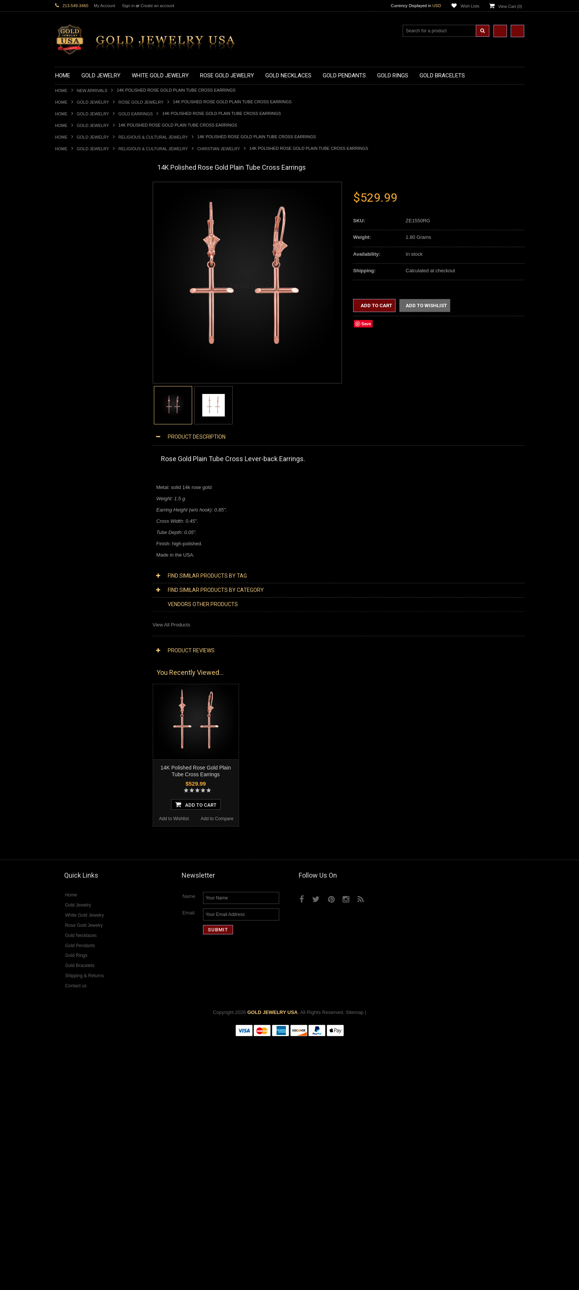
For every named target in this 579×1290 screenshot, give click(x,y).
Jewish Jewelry (71, 613)
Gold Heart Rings (74, 448)
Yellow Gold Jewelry (77, 676)
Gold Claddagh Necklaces (83, 201)
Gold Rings (67, 385)
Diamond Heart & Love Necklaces (91, 721)
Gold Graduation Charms (82, 296)
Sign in (128, 5)
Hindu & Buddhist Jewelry (83, 600)
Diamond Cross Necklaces (84, 714)
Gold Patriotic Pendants (81, 315)
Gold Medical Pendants (80, 302)
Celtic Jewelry (70, 581)
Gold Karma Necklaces (80, 245)
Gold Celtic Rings (74, 435)
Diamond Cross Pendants (83, 752)
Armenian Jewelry (74, 562)
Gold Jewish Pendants (79, 346)
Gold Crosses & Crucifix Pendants (92, 333)
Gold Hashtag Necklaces (82, 213)
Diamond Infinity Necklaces (84, 733)
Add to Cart (375, 305)
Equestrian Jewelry (75, 638)
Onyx (60, 873)
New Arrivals (92, 90)
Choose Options (99, 1052)
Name (189, 1147)
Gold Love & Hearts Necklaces (88, 258)
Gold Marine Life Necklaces (85, 207)
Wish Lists (469, 6)
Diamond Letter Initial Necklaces (90, 727)
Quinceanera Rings (76, 416)
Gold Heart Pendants (78, 340)
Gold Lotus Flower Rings (81, 460)
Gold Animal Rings (75, 410)
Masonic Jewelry (73, 594)
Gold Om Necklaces (77, 238)
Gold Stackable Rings (78, 403)
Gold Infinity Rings (75, 454)
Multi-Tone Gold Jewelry (81, 695)
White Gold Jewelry (76, 682)
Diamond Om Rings (76, 835)
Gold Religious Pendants (82, 321)
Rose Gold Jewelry (141, 102)
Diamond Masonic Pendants (85, 765)
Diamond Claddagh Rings (83, 828)
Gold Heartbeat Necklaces (83, 219)
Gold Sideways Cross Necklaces (90, 270)
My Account (104, 5)
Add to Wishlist (76, 1066)
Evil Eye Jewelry (73, 651)
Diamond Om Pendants (80, 771)
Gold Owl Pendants (76, 378)
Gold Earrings (136, 114)
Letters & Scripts (73, 664)
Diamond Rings (72, 791)
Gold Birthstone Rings (78, 429)
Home (61, 90)
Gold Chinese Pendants (81, 289)
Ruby (60, 879)
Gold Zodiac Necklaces (80, 276)
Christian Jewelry (218, 148)
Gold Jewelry (93, 102)
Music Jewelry (70, 670)
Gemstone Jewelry (75, 841)
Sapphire (65, 886)
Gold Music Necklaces (79, 251)
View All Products (171, 625)
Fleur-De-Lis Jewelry (77, 657)
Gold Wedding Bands (78, 492)
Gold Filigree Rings (76, 397)
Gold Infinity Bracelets (78, 530)
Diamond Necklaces (77, 708)
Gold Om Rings (72, 480)
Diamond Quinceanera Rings (86, 803)
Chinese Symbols (74, 625)
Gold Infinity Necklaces (80, 232)
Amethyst (65, 854)
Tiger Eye (65, 892)
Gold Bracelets (71, 505)
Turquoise (66, 898)
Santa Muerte (69, 575)
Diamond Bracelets (75, 784)
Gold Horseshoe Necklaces (84, 226)
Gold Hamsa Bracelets (79, 524)
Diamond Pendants (76, 746)
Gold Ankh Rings (73, 422)
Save (366, 323)
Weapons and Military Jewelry (87, 632)
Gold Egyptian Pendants (81, 372)
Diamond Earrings (74, 778)
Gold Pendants (71, 283)
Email (188, 1163)
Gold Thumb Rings (75, 486)
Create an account (157, 5)
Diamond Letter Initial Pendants (89, 759)
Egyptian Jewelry (73, 568)
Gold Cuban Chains (76, 543)
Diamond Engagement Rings (86, 816)
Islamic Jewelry (71, 607)
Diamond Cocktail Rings (81, 809)
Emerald (64, 860)
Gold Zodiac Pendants (79, 308)
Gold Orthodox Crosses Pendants (91, 353)
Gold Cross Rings (74, 442)
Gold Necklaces (72, 194)
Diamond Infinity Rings (79, 822)
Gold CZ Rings (71, 391)
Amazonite (66, 848)
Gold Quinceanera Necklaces (87, 264)
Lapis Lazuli (68, 866)
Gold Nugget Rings (75, 473)
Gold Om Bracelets (75, 511)
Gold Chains (68, 537)
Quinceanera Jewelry (78, 619)
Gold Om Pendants (76, 359)
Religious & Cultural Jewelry (153, 137)
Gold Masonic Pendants (81, 365)
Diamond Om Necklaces (81, 739)
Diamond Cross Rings (78, 797)
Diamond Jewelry (74, 702)
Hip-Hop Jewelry (73, 644)
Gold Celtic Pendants (78, 327)
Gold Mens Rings (74, 467)
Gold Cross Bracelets (78, 518)
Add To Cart (196, 811)
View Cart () (510, 6)
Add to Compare (120, 1066)
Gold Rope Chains (75, 549)
